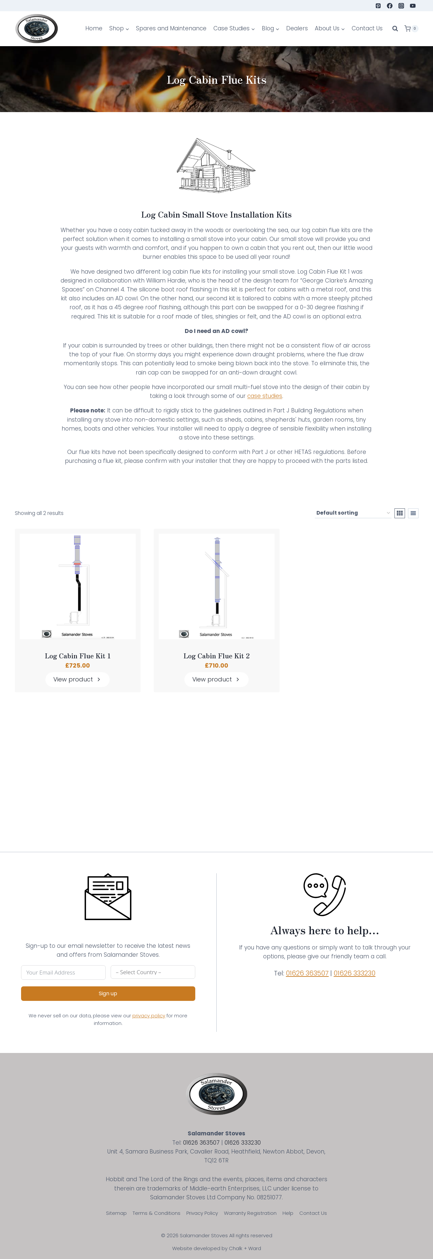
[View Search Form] (395, 29)
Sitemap (116, 1213)
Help (288, 1213)
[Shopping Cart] (411, 28)
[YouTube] (412, 5)
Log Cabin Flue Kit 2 (216, 655)
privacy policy (148, 1015)
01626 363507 (307, 973)
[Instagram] (401, 5)
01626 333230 (354, 973)
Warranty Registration (250, 1213)
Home (93, 28)
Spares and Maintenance (171, 28)
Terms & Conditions (156, 1213)
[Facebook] (389, 5)
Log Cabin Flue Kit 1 (78, 655)
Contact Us (367, 28)
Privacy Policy (202, 1213)
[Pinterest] (378, 5)
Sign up (108, 993)
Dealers (297, 28)
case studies (264, 396)
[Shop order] (353, 513)
